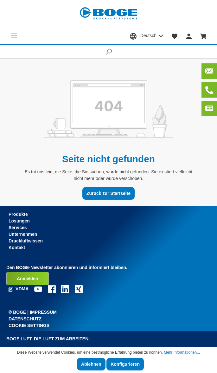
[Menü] (14, 35)
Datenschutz (25, 318)
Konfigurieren (125, 364)
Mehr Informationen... (182, 352)
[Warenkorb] (203, 35)
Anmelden (27, 278)
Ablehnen (91, 364)
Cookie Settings (29, 325)
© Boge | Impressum (33, 312)
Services (18, 227)
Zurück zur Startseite (108, 193)
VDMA (19, 288)
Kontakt (17, 247)
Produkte (18, 214)
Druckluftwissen (26, 240)
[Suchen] (108, 51)
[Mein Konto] (189, 35)
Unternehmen (23, 234)
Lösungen (19, 220)
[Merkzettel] (175, 35)
